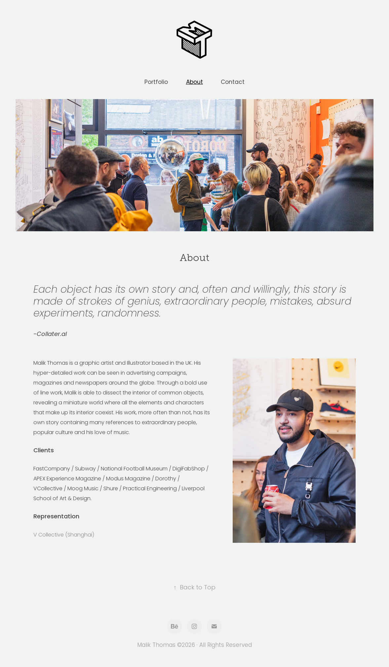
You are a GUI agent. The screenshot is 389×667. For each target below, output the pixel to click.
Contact (233, 82)
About (194, 82)
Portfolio (156, 82)
